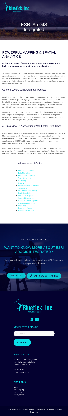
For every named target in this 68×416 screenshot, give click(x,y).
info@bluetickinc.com (22, 372)
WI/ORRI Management (26, 195)
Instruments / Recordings (28, 190)
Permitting (22, 180)
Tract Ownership (24, 178)
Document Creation (25, 208)
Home (16, 387)
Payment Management (26, 203)
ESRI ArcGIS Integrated (26, 175)
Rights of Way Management (28, 185)
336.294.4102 (19, 370)
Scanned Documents (26, 198)
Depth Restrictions (25, 193)
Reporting (22, 205)
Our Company (19, 390)
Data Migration (24, 173)
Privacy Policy (19, 395)
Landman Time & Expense (28, 200)
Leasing (21, 183)
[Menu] (63, 7)
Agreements (22, 188)
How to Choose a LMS (26, 170)
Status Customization (26, 210)
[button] (31, 319)
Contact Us (18, 392)
